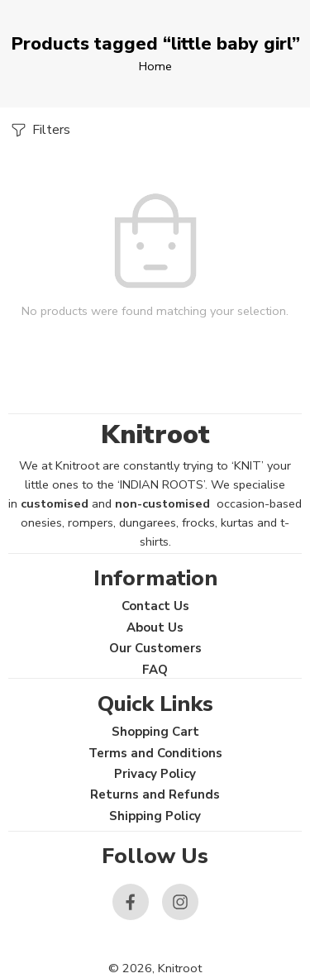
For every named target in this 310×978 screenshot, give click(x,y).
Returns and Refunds (155, 794)
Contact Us (155, 606)
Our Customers (155, 648)
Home (155, 66)
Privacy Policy (155, 774)
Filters (39, 130)
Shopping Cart (155, 731)
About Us (155, 627)
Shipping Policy (155, 816)
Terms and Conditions (155, 753)
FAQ (155, 669)
